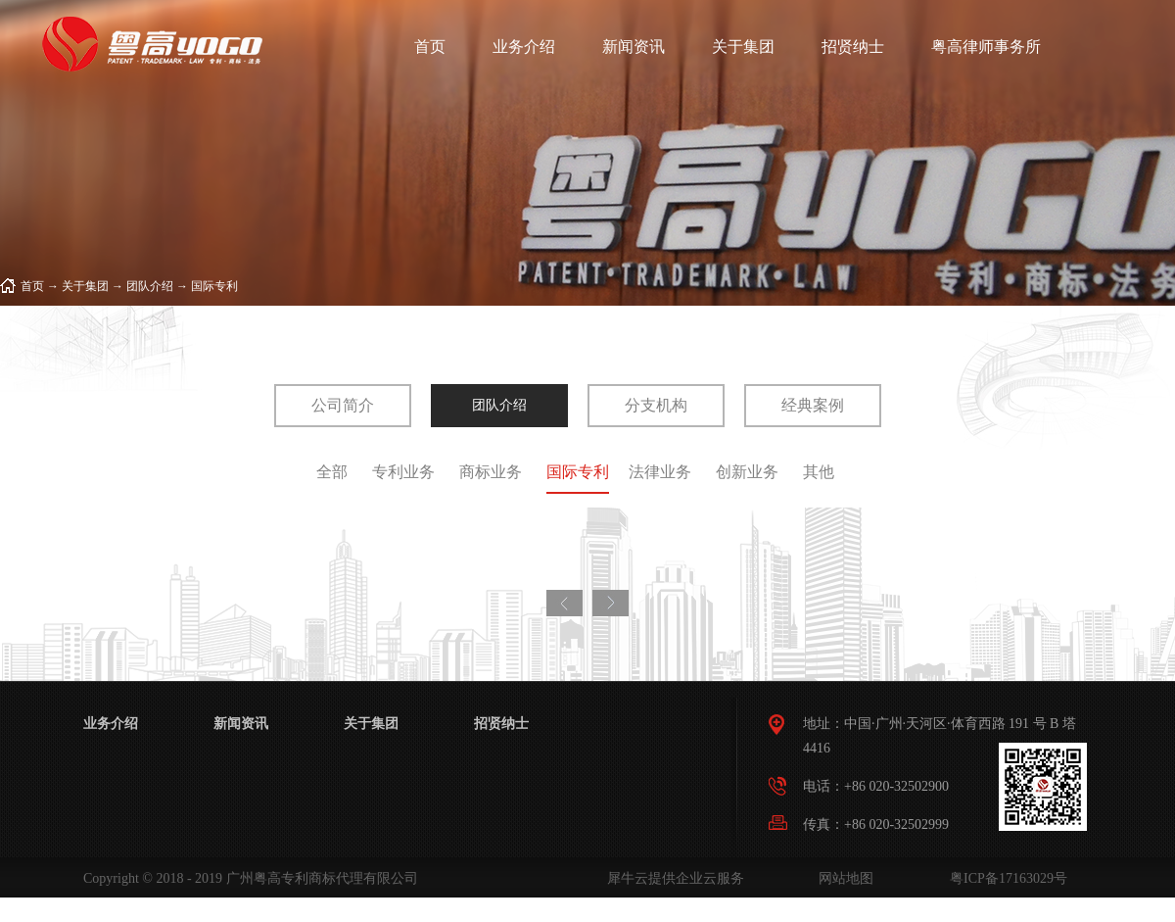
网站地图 (842, 878)
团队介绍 (149, 286)
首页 (430, 46)
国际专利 (214, 286)
